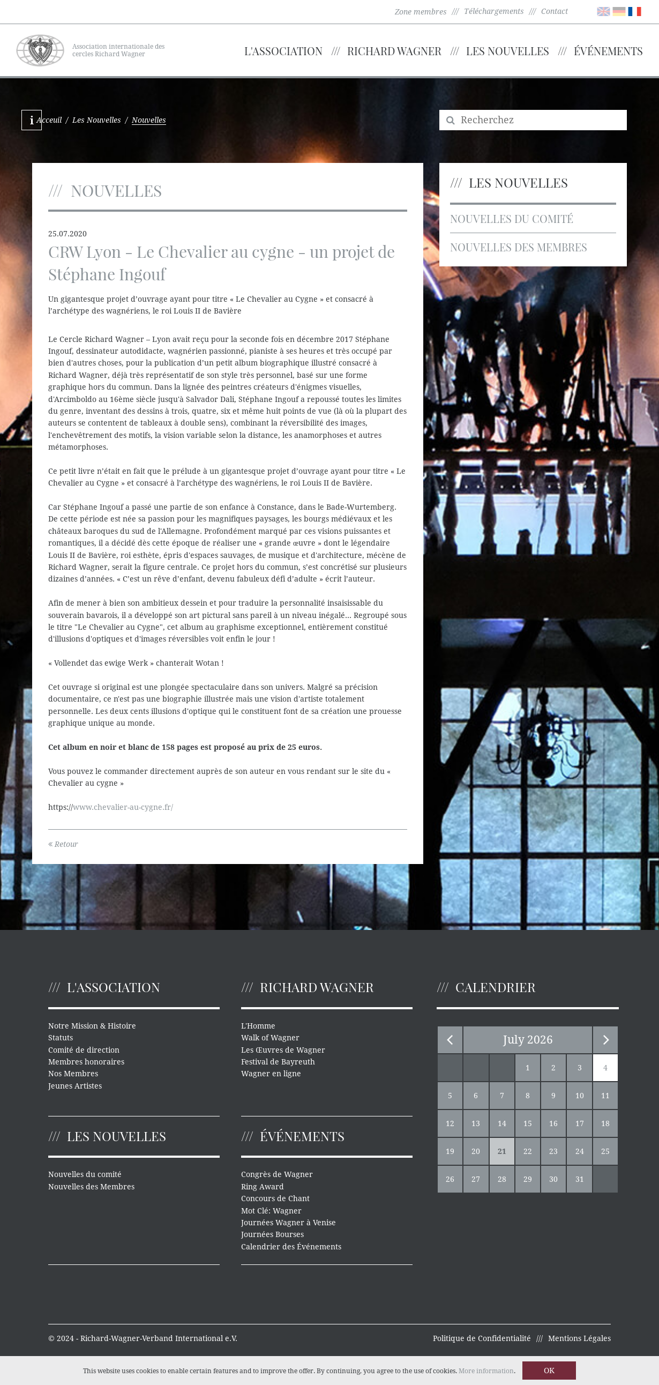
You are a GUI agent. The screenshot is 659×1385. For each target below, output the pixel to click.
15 (527, 1123)
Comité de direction (83, 1050)
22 (527, 1151)
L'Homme (258, 1026)
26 (450, 1179)
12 (450, 1123)
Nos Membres (73, 1073)
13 (475, 1123)
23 (553, 1151)
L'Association (283, 50)
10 (579, 1095)
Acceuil (49, 120)
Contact (554, 11)
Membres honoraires (86, 1062)
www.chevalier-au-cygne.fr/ (123, 807)
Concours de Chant (275, 1198)
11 (605, 1095)
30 (553, 1179)
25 (605, 1151)
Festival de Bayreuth (278, 1062)
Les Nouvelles (507, 50)
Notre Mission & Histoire (92, 1026)
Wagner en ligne (271, 1073)
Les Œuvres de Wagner (283, 1050)
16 (553, 1123)
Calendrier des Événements (291, 1246)
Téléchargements (494, 11)
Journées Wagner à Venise (288, 1222)
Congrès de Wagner (277, 1174)
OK (549, 1370)
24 (579, 1151)
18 (605, 1123)
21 (502, 1151)
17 (579, 1123)
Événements (608, 50)
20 (475, 1151)
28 (502, 1179)
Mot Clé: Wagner (271, 1211)
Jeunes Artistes (75, 1086)
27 (475, 1179)
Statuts (60, 1037)
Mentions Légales (579, 1338)
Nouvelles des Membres (518, 247)
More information (486, 1371)
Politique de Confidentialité (482, 1338)
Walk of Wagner (270, 1037)
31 (579, 1179)
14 (502, 1123)
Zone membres (421, 12)
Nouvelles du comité (511, 218)
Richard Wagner (394, 50)
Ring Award (262, 1186)
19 (450, 1151)
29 (527, 1179)
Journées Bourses (272, 1234)
